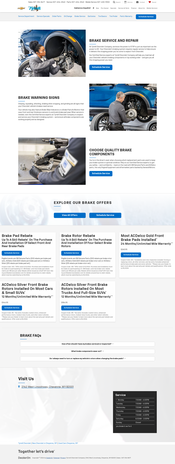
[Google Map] (63, 410)
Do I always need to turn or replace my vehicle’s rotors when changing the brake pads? (87, 359)
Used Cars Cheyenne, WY (68, 443)
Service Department (26, 16)
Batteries (92, 16)
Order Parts (56, 16)
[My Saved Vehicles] (152, 2)
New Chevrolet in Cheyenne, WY (44, 443)
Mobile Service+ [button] (152, 8)
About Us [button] (141, 8)
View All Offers (70, 215)
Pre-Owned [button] (104, 8)
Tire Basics (102, 16)
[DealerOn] (24, 458)
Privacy (63, 458)
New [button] (97, 8)
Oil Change (68, 16)
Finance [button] (133, 8)
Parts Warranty (126, 16)
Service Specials (43, 16)
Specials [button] (113, 8)
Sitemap (57, 458)
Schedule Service (146, 17)
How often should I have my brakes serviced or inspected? (87, 344)
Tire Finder (113, 16)
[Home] (93, 8)
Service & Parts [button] (123, 8)
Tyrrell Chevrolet (24, 443)
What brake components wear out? (87, 351)
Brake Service (80, 16)
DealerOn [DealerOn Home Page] (49, 458)
